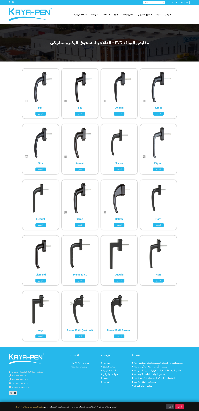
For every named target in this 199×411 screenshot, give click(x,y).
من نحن (105, 363)
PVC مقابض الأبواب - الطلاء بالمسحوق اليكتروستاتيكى (157, 363)
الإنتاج (116, 14)
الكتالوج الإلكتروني (145, 14)
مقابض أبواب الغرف (142, 385)
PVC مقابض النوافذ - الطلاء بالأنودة (148, 374)
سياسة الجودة (108, 366)
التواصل (168, 14)
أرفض (170, 406)
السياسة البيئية (108, 370)
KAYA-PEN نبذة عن (79, 363)
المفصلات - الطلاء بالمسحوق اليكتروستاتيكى (153, 378)
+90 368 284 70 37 (18, 375)
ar (187, 2)
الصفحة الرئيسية (80, 14)
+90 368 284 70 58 (18, 383)
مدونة (158, 14)
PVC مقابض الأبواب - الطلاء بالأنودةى (149, 366)
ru (182, 2)
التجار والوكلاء (128, 14)
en (177, 2)
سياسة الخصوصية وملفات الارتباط (30, 406)
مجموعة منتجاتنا (78, 366)
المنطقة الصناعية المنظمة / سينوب (26, 371)
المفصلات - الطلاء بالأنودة (144, 382)
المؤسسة (95, 14)
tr (172, 2)
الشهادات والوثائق (110, 374)
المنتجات (106, 14)
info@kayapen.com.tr (20, 387)
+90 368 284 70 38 (18, 379)
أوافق (179, 406)
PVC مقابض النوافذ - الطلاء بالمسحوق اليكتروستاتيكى (157, 370)
